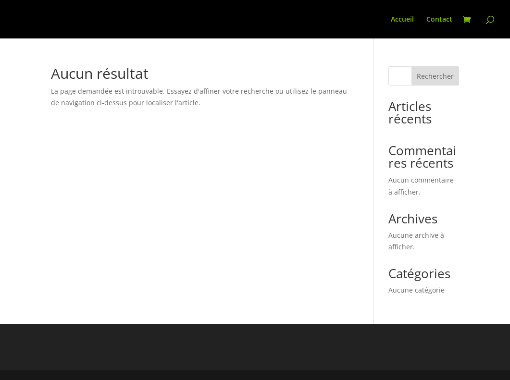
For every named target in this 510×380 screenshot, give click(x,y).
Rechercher (435, 76)
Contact (439, 20)
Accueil (402, 20)
